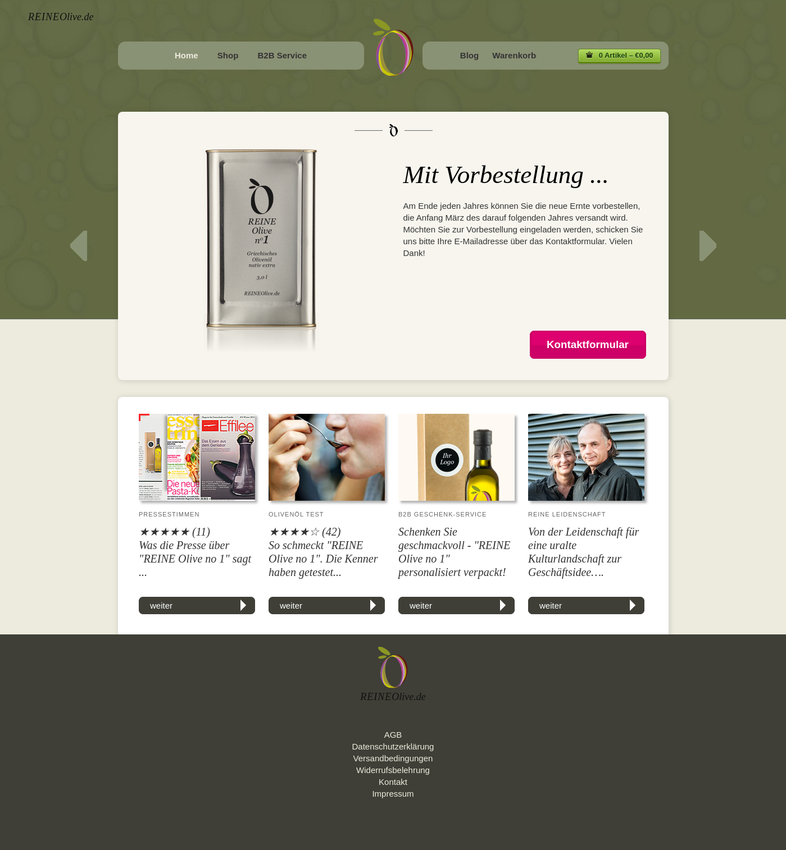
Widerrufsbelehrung (393, 770)
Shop (228, 55)
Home (186, 55)
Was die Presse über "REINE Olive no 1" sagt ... (195, 558)
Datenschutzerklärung (393, 746)
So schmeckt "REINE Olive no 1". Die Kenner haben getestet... (323, 558)
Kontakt (393, 782)
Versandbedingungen (393, 758)
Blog (469, 55)
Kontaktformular (588, 344)
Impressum (393, 793)
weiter (161, 605)
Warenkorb (514, 55)
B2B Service (282, 55)
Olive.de (60, 16)
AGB (393, 734)
